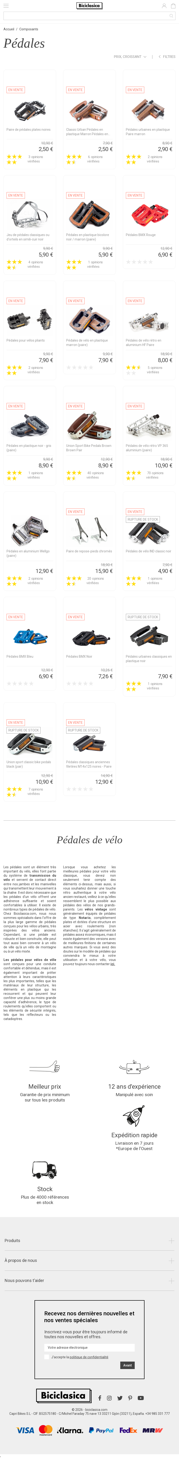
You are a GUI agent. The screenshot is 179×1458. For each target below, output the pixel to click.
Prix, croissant (130, 57)
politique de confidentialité (89, 1357)
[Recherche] (89, 16)
